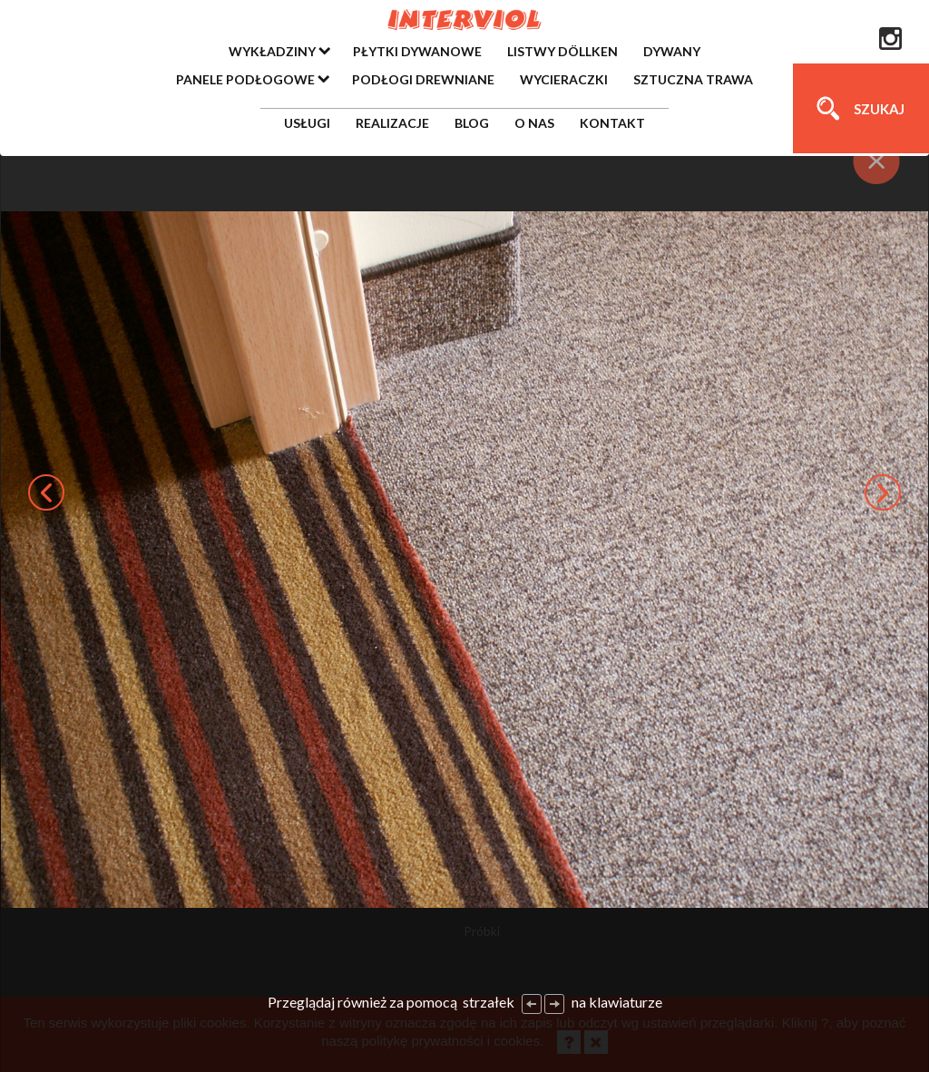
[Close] (877, 161)
